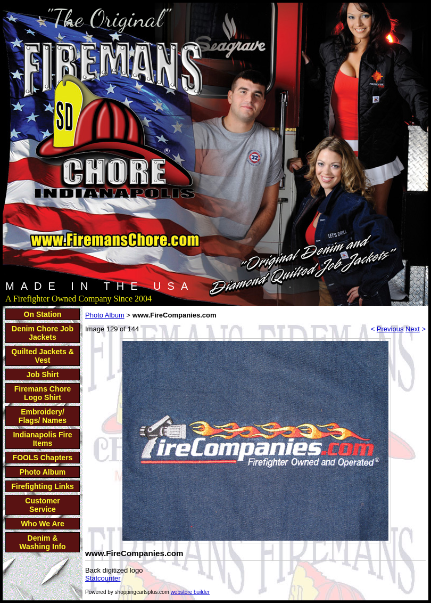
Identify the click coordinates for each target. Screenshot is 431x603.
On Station (43, 314)
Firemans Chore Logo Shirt (42, 393)
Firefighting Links (42, 486)
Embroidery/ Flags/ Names (43, 416)
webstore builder (190, 592)
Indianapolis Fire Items (42, 438)
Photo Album (43, 472)
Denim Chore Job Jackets (42, 332)
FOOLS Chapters (43, 457)
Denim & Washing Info (42, 542)
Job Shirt (43, 374)
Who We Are (42, 523)
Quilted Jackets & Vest (42, 355)
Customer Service (42, 505)
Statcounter (103, 578)
